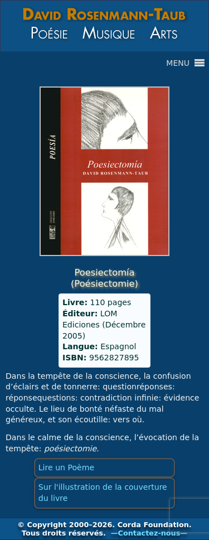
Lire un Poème (66, 467)
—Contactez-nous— (149, 533)
